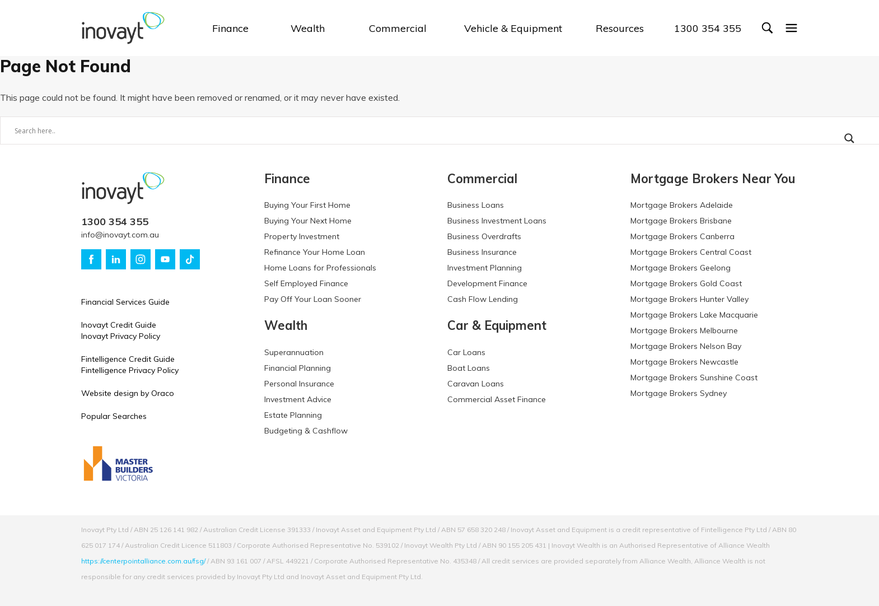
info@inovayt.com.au (120, 235)
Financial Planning (297, 368)
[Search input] (418, 130)
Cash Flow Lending (482, 299)
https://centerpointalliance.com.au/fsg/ (143, 561)
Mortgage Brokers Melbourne (684, 330)
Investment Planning (484, 268)
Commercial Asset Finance (496, 399)
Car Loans (466, 352)
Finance (230, 28)
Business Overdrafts (484, 236)
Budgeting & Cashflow (306, 431)
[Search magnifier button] (849, 138)
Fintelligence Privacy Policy (130, 370)
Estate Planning (293, 415)
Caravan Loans (475, 384)
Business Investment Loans (496, 221)
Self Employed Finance (306, 283)
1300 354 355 (707, 28)
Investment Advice (297, 399)
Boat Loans (468, 368)
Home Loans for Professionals (320, 268)
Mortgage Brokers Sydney (678, 393)
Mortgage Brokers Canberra (682, 236)
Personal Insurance (299, 384)
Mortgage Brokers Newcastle (684, 362)
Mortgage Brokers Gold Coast (686, 283)
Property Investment (301, 236)
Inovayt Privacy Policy (120, 336)
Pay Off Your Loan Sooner (312, 299)
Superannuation (294, 352)
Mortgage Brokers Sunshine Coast (694, 377)
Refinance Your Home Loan (314, 252)
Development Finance (487, 283)
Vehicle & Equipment (513, 28)
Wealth (308, 28)
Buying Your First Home (307, 205)
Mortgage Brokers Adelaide (681, 205)
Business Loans (475, 205)
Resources (620, 28)
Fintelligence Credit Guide (128, 359)
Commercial (398, 28)
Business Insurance (482, 252)
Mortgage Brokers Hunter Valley (689, 299)
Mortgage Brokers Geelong (680, 268)
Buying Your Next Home (308, 221)
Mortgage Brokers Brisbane (681, 221)
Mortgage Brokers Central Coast (690, 252)
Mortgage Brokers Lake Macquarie (694, 315)
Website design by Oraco (127, 393)
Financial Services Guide (125, 302)
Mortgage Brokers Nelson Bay (685, 346)
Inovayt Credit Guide (118, 325)
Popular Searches (114, 416)
